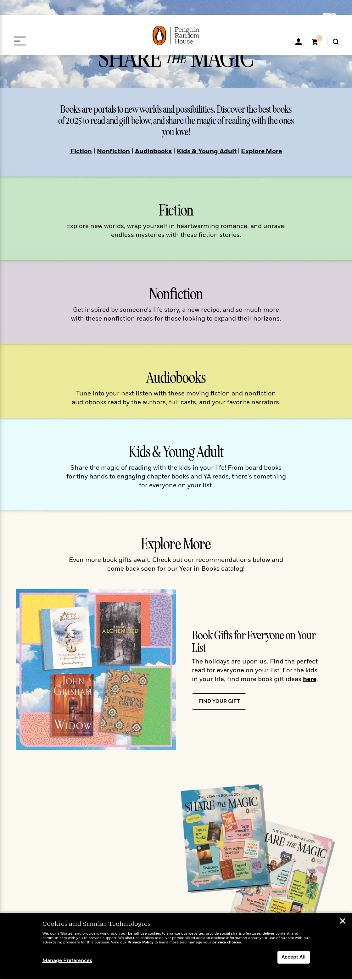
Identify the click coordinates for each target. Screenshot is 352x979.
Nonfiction (113, 151)
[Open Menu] (19, 41)
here (309, 679)
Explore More (261, 151)
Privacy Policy (140, 942)
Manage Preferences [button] (67, 960)
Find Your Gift (219, 701)
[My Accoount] (298, 41)
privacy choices (226, 942)
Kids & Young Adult (207, 151)
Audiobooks (153, 151)
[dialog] (176, 946)
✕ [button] (342, 922)
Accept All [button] (294, 957)
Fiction (81, 151)
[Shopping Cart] (317, 44)
